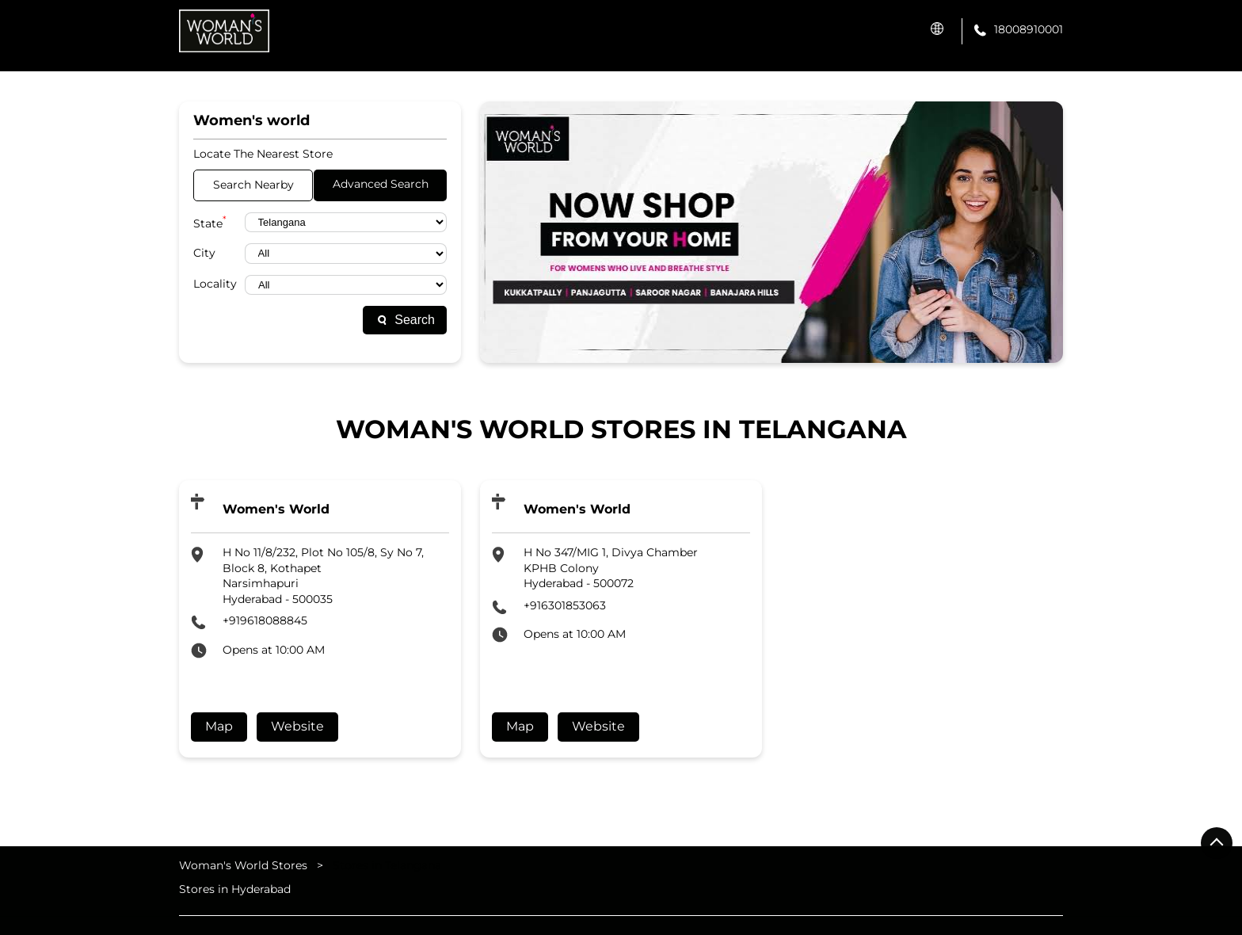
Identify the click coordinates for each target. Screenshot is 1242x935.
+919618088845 (265, 620)
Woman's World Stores (244, 865)
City (204, 253)
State (210, 222)
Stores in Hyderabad (235, 888)
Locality (215, 284)
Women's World (276, 509)
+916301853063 (565, 605)
